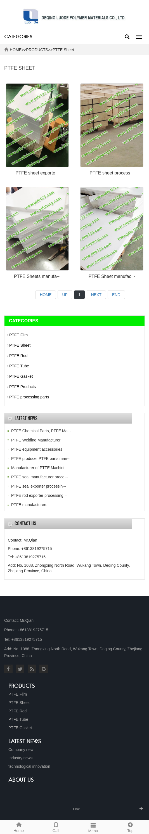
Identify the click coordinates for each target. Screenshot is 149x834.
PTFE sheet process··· (112, 173)
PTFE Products (22, 386)
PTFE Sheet (63, 50)
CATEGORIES (18, 37)
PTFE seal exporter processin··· (38, 486)
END (116, 294)
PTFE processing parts (29, 397)
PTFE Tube (19, 366)
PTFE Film (18, 335)
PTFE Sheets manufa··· (37, 276)
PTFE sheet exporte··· (37, 173)
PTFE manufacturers (29, 504)
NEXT (96, 294)
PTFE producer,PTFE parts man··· (40, 458)
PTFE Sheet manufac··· (112, 276)
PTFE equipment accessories (36, 449)
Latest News (24, 741)
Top (130, 827)
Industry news (20, 758)
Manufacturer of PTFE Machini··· (39, 468)
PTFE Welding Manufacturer (35, 440)
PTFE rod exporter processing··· (39, 495)
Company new (21, 749)
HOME (16, 50)
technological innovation (29, 766)
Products (21, 686)
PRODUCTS (37, 50)
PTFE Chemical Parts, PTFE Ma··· (41, 431)
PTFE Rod (18, 355)
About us (21, 780)
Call (55, 827)
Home (18, 827)
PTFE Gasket (21, 376)
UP (64, 294)
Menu (93, 827)
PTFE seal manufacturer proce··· (39, 477)
